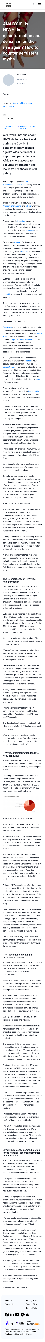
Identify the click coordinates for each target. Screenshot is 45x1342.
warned (17, 242)
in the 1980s (33, 391)
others (28, 206)
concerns (30, 230)
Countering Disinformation (22, 103)
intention (21, 221)
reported (24, 251)
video (38, 379)
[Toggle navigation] (40, 4)
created (28, 361)
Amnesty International (12, 206)
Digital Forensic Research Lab (23, 339)
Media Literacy (8, 106)
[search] (34, 4)
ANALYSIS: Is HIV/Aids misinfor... (28, 127)
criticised (22, 185)
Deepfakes (7, 327)
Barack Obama (9, 367)
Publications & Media (8, 127)
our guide (7, 294)
